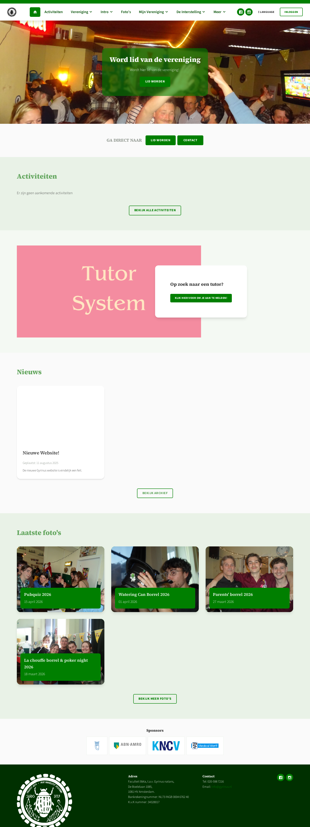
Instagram (249, 12)
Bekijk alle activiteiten (155, 211)
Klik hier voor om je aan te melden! (201, 299)
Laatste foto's (39, 534)
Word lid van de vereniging (155, 59)
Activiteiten (37, 176)
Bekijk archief (155, 494)
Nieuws (29, 372)
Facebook (240, 12)
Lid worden (155, 81)
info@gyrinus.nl (221, 788)
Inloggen (291, 12)
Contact (191, 140)
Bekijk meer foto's (155, 700)
